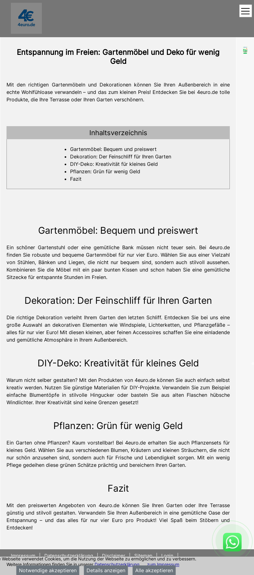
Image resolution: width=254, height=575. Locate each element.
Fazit (76, 179)
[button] (118, 132)
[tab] (118, 132)
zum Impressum (163, 564)
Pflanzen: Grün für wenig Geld (105, 171)
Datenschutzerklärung (117, 564)
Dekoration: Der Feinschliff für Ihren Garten (120, 156)
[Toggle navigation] (245, 11)
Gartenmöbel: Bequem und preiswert (113, 149)
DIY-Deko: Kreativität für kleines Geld (114, 164)
